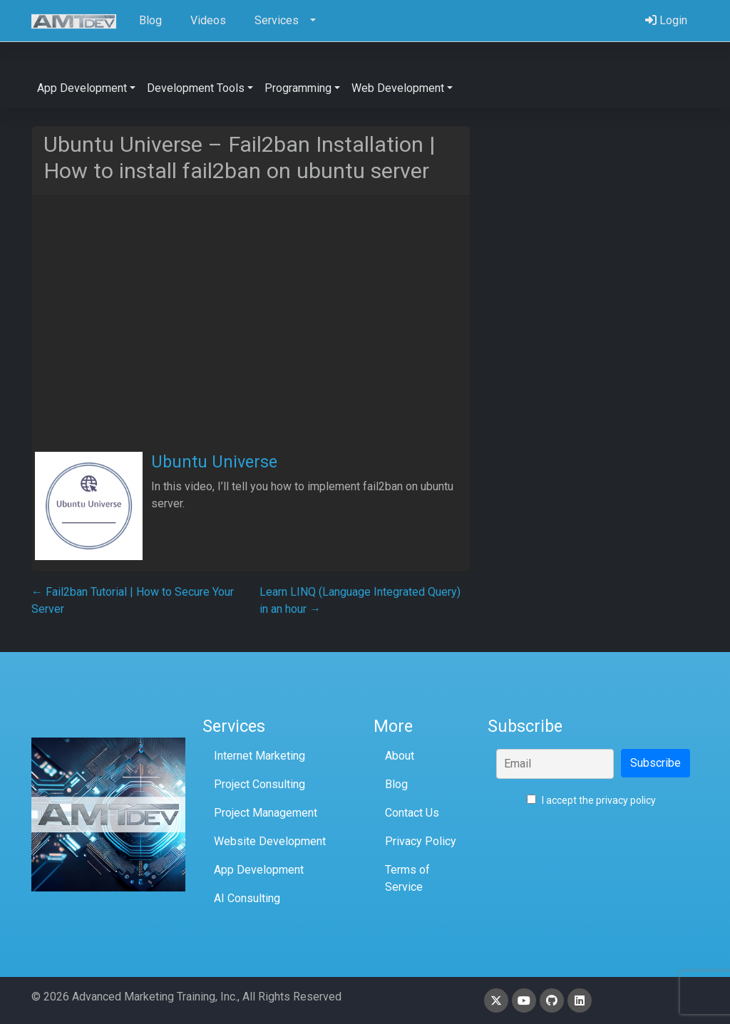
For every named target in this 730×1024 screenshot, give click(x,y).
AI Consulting (247, 898)
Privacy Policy (420, 841)
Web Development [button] (397, 88)
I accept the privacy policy (591, 800)
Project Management (265, 812)
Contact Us (412, 812)
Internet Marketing (259, 755)
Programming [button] (297, 88)
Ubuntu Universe (214, 462)
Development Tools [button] (196, 88)
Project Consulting (259, 784)
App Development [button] (82, 88)
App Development (259, 869)
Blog (396, 784)
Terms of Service (407, 878)
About (399, 755)
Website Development (270, 841)
